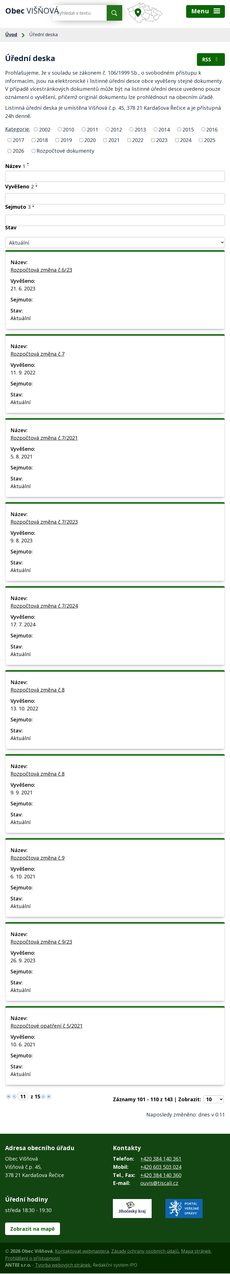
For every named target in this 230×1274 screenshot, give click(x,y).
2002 (44, 129)
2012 (116, 129)
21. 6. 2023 (22, 288)
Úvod (11, 34)
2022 (137, 140)
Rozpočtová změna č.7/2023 (44, 522)
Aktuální (20, 318)
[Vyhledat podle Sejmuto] (115, 220)
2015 (188, 129)
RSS (211, 59)
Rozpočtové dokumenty (65, 151)
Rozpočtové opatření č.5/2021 (46, 1026)
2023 (161, 140)
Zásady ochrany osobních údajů (145, 1252)
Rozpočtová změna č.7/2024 (44, 606)
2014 (164, 129)
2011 (92, 129)
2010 (68, 129)
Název (15, 166)
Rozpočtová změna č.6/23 (41, 270)
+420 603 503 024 (160, 1167)
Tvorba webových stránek (63, 1265)
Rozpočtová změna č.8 (37, 690)
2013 (140, 129)
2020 (90, 140)
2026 (18, 151)
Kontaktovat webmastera (82, 1252)
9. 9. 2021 (21, 792)
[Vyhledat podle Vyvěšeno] (115, 199)
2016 (212, 129)
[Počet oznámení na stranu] (213, 1099)
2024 (185, 140)
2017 (18, 140)
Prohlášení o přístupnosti (32, 1258)
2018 (42, 140)
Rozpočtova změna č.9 (37, 858)
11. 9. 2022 (22, 372)
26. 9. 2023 (22, 960)
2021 (114, 140)
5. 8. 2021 (21, 456)
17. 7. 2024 (22, 624)
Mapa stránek (196, 1252)
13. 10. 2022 (24, 708)
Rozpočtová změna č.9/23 (41, 942)
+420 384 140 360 (160, 1175)
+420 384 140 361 (160, 1159)
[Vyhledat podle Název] (115, 176)
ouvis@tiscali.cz (159, 1183)
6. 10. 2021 (22, 876)
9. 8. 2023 (21, 540)
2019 (66, 140)
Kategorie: (17, 129)
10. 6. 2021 (22, 1044)
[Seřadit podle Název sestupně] (28, 166)
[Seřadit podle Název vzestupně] (28, 164)
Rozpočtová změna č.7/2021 (44, 438)
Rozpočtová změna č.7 (37, 354)
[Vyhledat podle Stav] (115, 242)
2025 (209, 140)
